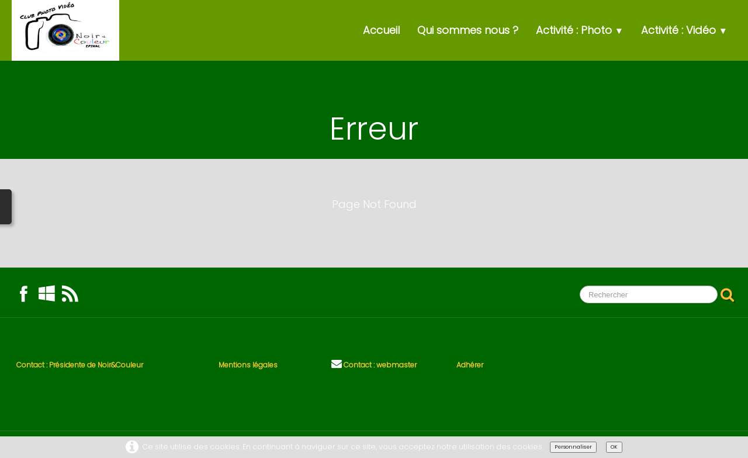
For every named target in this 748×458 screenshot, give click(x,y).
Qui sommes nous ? (467, 30)
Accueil (381, 30)
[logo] (65, 30)
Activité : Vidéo (684, 30)
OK (614, 446)
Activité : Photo (580, 30)
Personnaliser (573, 446)
